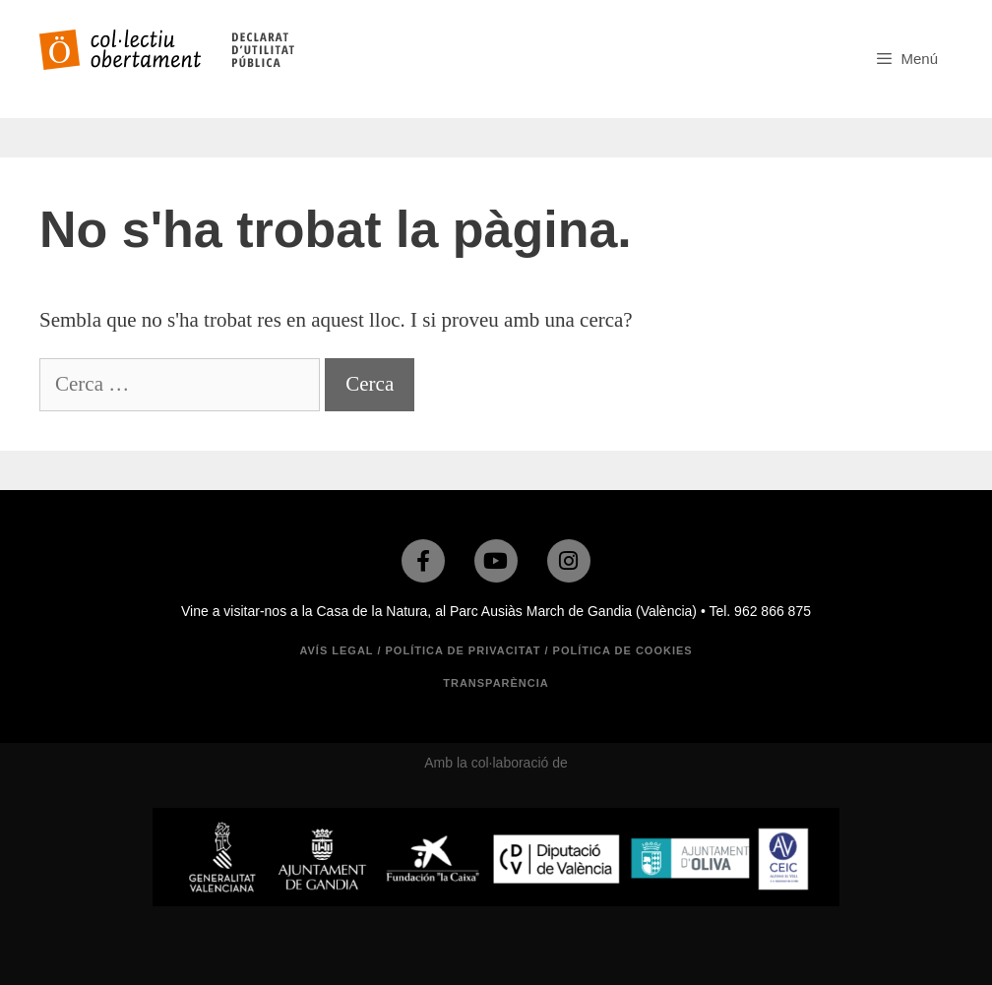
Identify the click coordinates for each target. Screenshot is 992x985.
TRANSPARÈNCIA (496, 683)
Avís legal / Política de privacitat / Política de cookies (495, 650)
